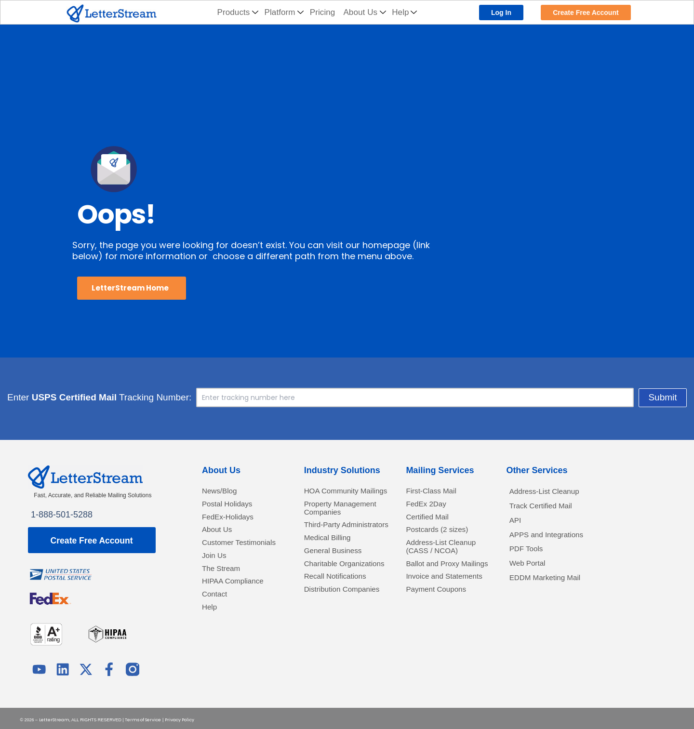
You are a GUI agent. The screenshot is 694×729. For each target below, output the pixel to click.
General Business (338, 587)
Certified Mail (431, 520)
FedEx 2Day (430, 506)
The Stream (224, 587)
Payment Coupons (441, 620)
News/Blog (222, 491)
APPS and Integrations (553, 540)
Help (404, 12)
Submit (540, 397)
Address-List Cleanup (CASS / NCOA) (447, 554)
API (516, 524)
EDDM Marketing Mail (551, 589)
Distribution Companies (326, 645)
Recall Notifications (341, 625)
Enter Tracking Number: (222, 397)
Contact (217, 616)
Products (238, 12)
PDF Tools (529, 556)
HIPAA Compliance (238, 602)
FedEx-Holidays (232, 520)
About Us (364, 12)
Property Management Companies (329, 525)
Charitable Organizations (331, 606)
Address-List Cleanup (550, 492)
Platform (284, 12)
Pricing (322, 12)
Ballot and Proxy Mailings (437, 578)
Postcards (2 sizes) (443, 535)
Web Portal (530, 572)
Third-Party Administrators (332, 553)
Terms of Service (143, 717)
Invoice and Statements (428, 602)
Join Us (216, 573)
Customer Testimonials (226, 554)
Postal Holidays (232, 506)
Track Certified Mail (546, 508)
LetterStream (54, 717)
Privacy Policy (179, 717)
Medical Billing (332, 573)
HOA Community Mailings (336, 496)
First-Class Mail (436, 491)
